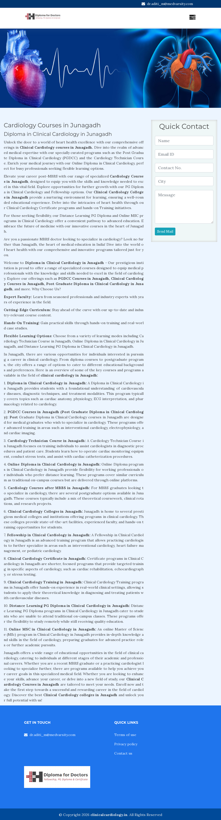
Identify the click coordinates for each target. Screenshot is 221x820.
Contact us (123, 753)
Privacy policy (125, 744)
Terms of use (125, 735)
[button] (16, 68)
